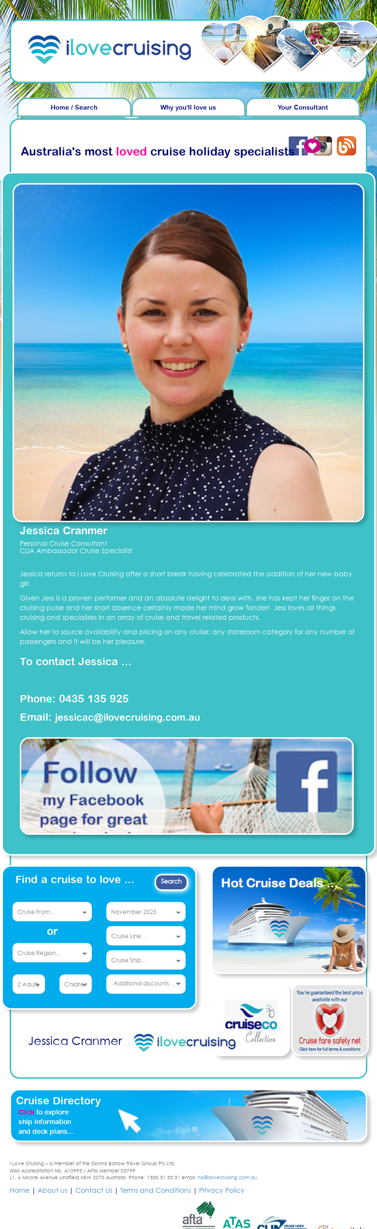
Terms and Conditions (155, 1190)
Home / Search (74, 108)
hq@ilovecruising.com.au (227, 1177)
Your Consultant (303, 108)
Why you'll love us (188, 108)
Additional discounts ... (144, 984)
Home (19, 1190)
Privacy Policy (222, 1190)
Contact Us (93, 1190)
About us (52, 1190)
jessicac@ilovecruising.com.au (127, 718)
